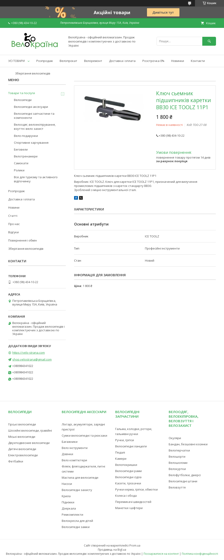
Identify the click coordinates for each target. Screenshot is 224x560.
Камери (120, 458)
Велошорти (177, 456)
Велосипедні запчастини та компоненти (34, 115)
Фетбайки (15, 461)
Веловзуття (177, 487)
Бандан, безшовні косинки (188, 444)
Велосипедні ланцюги (131, 446)
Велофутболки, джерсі (185, 475)
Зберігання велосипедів (32, 73)
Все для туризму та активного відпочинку (36, 179)
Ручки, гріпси (124, 440)
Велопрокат (68, 61)
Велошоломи (178, 463)
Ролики (19, 170)
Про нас (14, 224)
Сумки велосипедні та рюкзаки (84, 435)
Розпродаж (44, 61)
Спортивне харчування (31, 143)
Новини (13, 207)
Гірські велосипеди (22, 424)
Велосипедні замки (76, 527)
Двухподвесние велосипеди (29, 443)
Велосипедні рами (128, 471)
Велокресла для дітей (77, 521)
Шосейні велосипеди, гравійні (30, 430)
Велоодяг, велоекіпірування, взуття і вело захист (35, 126)
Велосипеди (23, 100)
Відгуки (13, 232)
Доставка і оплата (122, 61)
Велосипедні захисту (77, 490)
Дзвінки (67, 454)
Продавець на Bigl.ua (112, 550)
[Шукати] (209, 41)
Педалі (120, 452)
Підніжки (68, 502)
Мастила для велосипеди (80, 477)
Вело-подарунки (26, 136)
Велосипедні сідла (128, 477)
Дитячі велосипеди (22, 449)
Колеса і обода (126, 496)
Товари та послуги (21, 93)
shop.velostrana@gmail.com (32, 359)
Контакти (198, 61)
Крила (66, 496)
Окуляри (175, 438)
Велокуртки (177, 469)
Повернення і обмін (22, 240)
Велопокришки (126, 465)
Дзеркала (69, 508)
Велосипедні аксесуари (31, 107)
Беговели (21, 149)
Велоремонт (93, 61)
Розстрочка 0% (153, 61)
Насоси (67, 484)
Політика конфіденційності (200, 554)
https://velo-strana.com (28, 352)
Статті (12, 216)
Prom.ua (134, 545)
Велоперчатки (179, 450)
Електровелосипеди (23, 455)
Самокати (21, 163)
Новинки (177, 61)
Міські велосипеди (21, 437)
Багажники (69, 442)
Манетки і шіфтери (129, 508)
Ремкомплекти (72, 514)
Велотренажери (25, 156)
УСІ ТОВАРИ (16, 61)
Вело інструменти (75, 448)
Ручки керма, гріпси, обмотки (136, 489)
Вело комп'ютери (74, 460)
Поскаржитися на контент (161, 554)
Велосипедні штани (183, 481)
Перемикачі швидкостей (133, 502)
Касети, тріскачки (128, 483)
